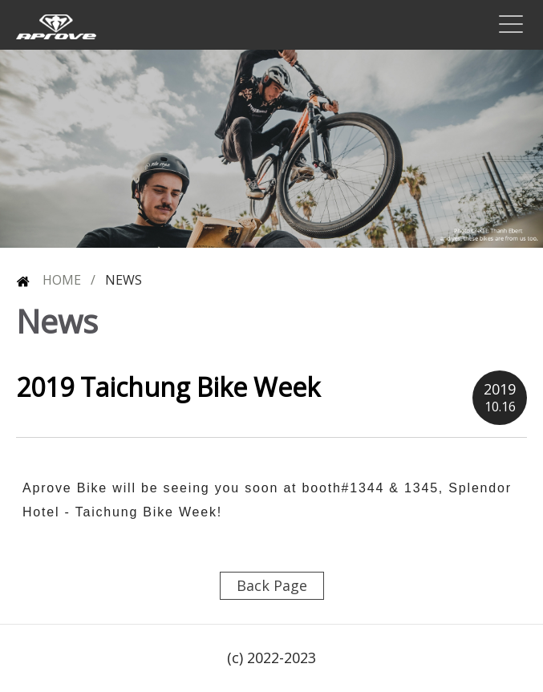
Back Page (272, 585)
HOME (48, 280)
